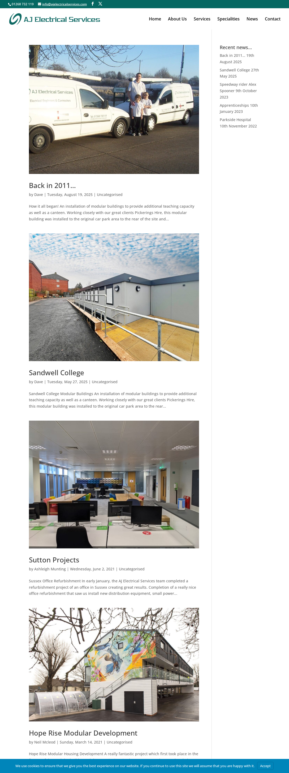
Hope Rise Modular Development (83, 733)
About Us (177, 19)
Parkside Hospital (235, 119)
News (252, 19)
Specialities (228, 19)
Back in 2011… (52, 185)
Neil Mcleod (44, 742)
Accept (265, 765)
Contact (273, 19)
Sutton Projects (54, 560)
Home (155, 19)
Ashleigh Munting (50, 568)
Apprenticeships (234, 105)
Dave (38, 194)
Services (202, 19)
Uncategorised (110, 194)
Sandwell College (56, 372)
